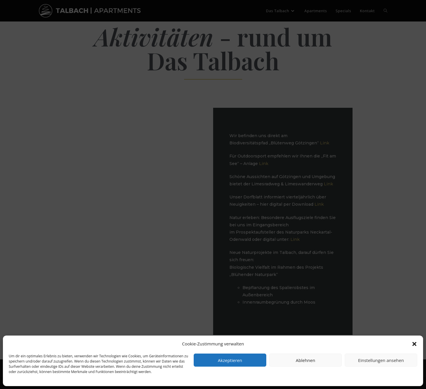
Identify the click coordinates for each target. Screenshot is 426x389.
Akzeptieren (230, 360)
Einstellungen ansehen (381, 360)
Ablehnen (305, 360)
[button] (414, 344)
